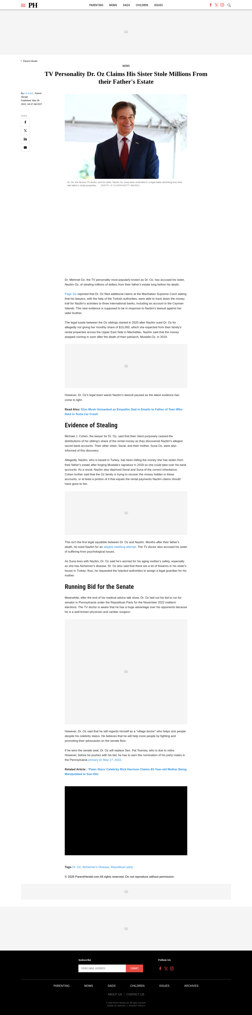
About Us (115, 994)
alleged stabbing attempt (120, 547)
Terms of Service (116, 1006)
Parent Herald (30, 61)
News (126, 66)
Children (142, 5)
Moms (113, 5)
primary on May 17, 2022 (104, 760)
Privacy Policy (137, 1006)
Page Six (71, 294)
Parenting (96, 5)
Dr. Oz (76, 867)
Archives (191, 985)
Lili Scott (29, 93)
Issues (158, 5)
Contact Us (135, 994)
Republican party (122, 867)
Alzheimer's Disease (95, 867)
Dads (126, 5)
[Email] (25, 147)
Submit (134, 968)
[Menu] (23, 5)
